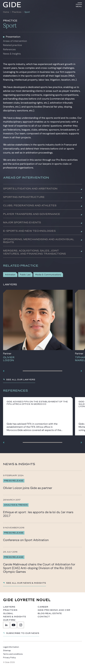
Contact (44, 617)
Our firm (9, 620)
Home (6, 12)
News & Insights (12, 53)
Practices (16, 12)
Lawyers (9, 607)
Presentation (13, 36)
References (9, 49)
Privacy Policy (9, 657)
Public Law (25, 274)
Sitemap (7, 650)
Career (43, 607)
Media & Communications (48, 274)
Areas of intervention (15, 41)
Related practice (12, 45)
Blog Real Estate (50, 613)
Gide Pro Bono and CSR (54, 610)
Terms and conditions (13, 654)
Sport (27, 12)
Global (8, 613)
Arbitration (10, 274)
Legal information (11, 647)
